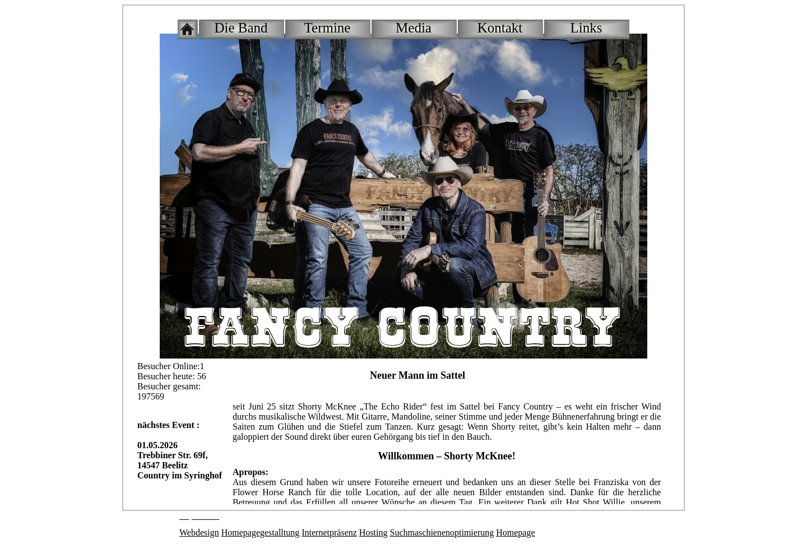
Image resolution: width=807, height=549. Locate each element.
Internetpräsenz (329, 532)
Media (414, 27)
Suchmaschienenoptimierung (442, 532)
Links (586, 27)
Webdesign (199, 532)
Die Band (240, 27)
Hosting (373, 532)
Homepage (515, 532)
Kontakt (500, 27)
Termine (327, 27)
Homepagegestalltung (260, 532)
